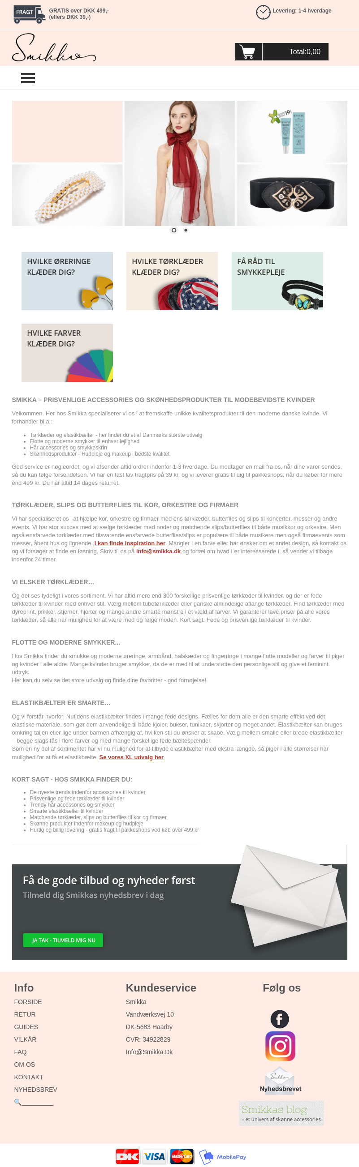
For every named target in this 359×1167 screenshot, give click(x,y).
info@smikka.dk (149, 1052)
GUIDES (26, 1026)
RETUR (24, 1014)
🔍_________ (33, 1102)
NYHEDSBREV (35, 1089)
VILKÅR (25, 1039)
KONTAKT (28, 1077)
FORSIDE (28, 1001)
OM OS (24, 1064)
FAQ (20, 1052)
